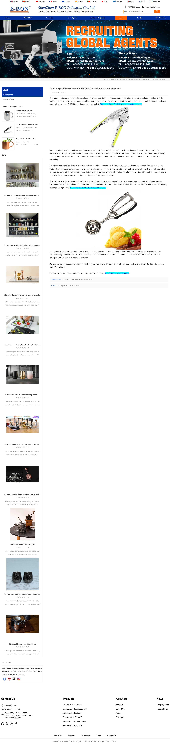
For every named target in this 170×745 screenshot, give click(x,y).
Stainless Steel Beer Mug (24, 110)
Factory (119, 713)
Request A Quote (98, 18)
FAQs (139, 18)
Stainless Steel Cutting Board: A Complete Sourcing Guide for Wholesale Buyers (22, 345)
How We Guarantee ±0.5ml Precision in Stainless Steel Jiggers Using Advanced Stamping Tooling (22, 444)
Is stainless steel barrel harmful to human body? (77, 279)
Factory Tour (86, 736)
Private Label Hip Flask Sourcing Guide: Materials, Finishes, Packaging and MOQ (22, 245)
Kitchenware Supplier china (117, 273)
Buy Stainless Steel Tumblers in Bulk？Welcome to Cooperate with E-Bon (22, 594)
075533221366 (11, 705)
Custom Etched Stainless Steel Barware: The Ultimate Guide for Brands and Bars (22, 494)
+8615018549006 (133, 7)
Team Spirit (72, 18)
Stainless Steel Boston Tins (73, 717)
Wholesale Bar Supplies (72, 705)
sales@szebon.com (152, 7)
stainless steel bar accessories (74, 709)
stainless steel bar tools (72, 713)
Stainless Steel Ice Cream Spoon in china (88, 188)
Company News (8, 99)
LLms (107, 742)
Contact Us (160, 18)
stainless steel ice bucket (72, 725)
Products (49, 18)
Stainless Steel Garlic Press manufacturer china (121, 104)
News (121, 18)
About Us (28, 18)
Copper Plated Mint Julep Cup (26, 139)
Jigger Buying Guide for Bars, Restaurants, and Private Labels (22, 295)
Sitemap (101, 742)
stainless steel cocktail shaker (74, 721)
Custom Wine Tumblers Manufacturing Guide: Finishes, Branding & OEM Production (22, 395)
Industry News (120, 79)
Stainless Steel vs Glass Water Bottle (22, 644)
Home (7, 18)
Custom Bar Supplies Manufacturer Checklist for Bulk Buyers (22, 195)
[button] (80, 74)
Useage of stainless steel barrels (69, 286)
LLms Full (113, 742)
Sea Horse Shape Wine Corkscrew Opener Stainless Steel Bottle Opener (27, 124)
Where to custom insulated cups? (22, 544)
